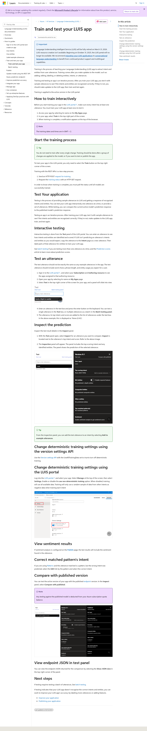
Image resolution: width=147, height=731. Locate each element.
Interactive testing (125, 35)
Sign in (141, 3)
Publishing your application (50, 701)
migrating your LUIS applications (79, 55)
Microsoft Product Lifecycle (66, 10)
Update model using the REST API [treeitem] (18, 73)
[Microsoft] (4, 3)
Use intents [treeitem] (10, 51)
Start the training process (128, 29)
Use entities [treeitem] (10, 54)
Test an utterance (125, 38)
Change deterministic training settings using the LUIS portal (129, 52)
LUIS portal (71, 104)
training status (54, 179)
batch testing (43, 249)
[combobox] (16, 24)
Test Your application (126, 32)
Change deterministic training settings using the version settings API (131, 46)
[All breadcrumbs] (36, 21)
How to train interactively (128, 26)
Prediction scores (103, 249)
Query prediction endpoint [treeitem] (15, 77)
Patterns (50, 565)
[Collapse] (28, 20)
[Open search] (136, 3)
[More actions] (111, 21)
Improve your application (49, 698)
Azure (42, 21)
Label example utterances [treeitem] (15, 57)
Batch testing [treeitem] (13, 67)
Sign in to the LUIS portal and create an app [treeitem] (16, 46)
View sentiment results (127, 56)
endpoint (87, 581)
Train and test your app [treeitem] (16, 64)
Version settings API (49, 457)
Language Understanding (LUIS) (68, 21)
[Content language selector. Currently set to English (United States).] (13, 728)
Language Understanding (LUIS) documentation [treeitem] (16, 30)
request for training (62, 176)
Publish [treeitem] (8, 70)
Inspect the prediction (127, 41)
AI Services (50, 21)
